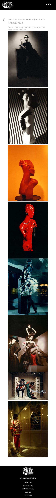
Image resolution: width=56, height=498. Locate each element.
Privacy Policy (28, 489)
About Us (28, 482)
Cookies (28, 492)
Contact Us (28, 486)
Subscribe (28, 495)
